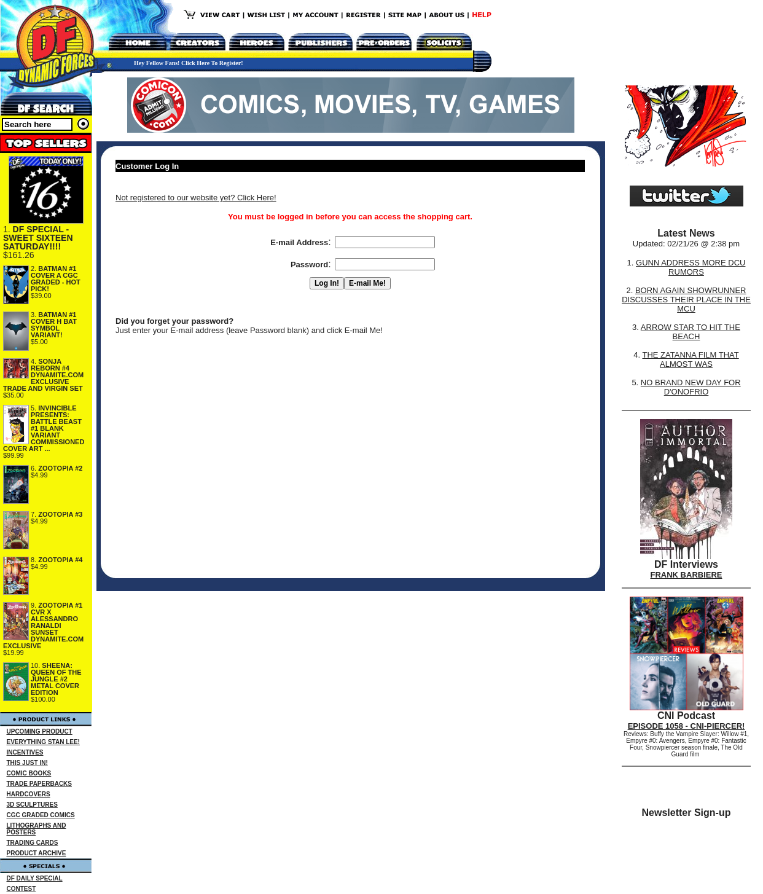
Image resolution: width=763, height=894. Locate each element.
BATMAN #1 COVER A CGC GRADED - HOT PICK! (55, 278)
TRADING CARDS (32, 842)
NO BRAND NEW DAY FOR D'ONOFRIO (691, 387)
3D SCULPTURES (32, 804)
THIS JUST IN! (27, 762)
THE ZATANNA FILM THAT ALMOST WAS (691, 359)
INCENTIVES (25, 752)
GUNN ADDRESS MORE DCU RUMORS (690, 267)
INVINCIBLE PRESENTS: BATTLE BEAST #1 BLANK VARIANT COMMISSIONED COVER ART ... (43, 428)
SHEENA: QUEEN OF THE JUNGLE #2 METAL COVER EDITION (56, 679)
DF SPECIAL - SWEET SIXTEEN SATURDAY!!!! (38, 237)
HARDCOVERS (28, 794)
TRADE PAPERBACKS (39, 783)
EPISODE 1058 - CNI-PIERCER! (686, 726)
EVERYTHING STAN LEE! (43, 742)
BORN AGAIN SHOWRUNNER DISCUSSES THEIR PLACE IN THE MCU (686, 299)
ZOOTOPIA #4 (60, 559)
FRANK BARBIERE (686, 574)
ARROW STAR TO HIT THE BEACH (690, 332)
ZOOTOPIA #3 (60, 514)
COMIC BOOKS (29, 773)
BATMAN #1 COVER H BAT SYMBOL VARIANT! (54, 325)
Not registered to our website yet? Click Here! (195, 197)
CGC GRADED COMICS (41, 815)
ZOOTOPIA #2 (60, 468)
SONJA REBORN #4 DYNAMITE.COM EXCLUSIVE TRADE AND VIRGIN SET (43, 375)
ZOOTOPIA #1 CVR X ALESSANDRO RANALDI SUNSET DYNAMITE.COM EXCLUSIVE (43, 625)
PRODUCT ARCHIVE (36, 853)
